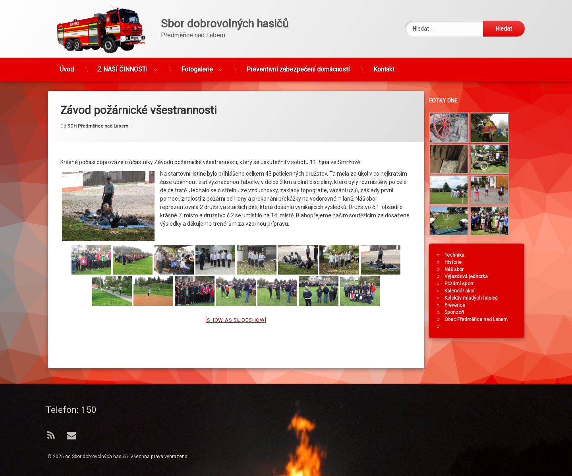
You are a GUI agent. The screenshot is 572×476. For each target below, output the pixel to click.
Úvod (67, 66)
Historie (457, 262)
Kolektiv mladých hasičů (475, 298)
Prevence (459, 305)
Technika (459, 255)
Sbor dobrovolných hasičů (100, 456)
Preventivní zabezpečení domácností (298, 66)
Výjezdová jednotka (470, 276)
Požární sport (463, 283)
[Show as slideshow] (235, 307)
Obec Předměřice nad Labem (480, 319)
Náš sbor (458, 269)
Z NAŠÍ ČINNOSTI (123, 66)
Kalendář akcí (464, 291)
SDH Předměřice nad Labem (98, 113)
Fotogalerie (197, 66)
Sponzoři (458, 312)
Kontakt (383, 66)
